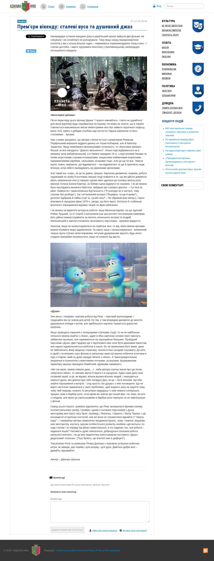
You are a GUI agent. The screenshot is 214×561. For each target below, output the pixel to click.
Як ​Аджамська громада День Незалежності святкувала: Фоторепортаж (179, 143)
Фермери (166, 78)
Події (51, 6)
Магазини (167, 74)
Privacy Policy (95, 550)
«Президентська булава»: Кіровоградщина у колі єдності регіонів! (180, 162)
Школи (165, 47)
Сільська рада (168, 95)
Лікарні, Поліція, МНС (172, 108)
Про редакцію (112, 550)
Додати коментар (67, 529)
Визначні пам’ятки (171, 30)
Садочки (166, 56)
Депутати (166, 91)
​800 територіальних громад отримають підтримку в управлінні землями (182, 132)
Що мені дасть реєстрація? (135, 530)
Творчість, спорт (170, 35)
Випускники (168, 52)
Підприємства (169, 69)
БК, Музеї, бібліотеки (172, 26)
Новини (71, 6)
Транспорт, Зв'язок (172, 112)
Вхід (158, 6)
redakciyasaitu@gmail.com (70, 550)
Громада (92, 6)
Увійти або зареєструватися (104, 530)
